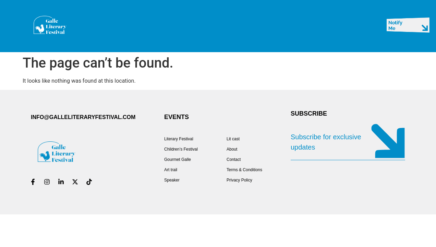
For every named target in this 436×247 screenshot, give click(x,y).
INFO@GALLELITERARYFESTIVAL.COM (83, 117)
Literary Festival (178, 139)
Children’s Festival (181, 149)
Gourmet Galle (177, 159)
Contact (234, 159)
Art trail (170, 169)
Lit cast (233, 139)
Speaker (172, 180)
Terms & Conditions (245, 169)
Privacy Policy (239, 180)
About (232, 149)
